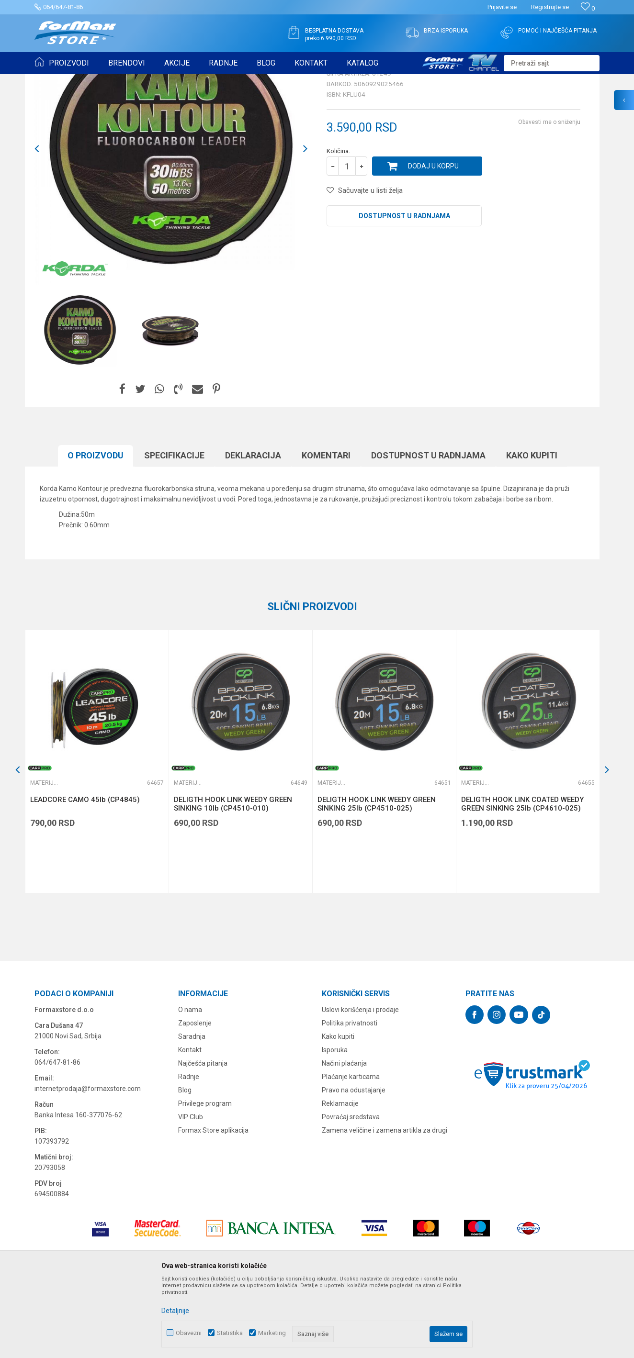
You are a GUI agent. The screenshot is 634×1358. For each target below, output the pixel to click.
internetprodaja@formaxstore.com (87, 1163)
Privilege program (205, 1177)
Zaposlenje (195, 1097)
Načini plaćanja (344, 1137)
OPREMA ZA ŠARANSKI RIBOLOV (151, 80)
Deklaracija (253, 529)
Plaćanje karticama (351, 1151)
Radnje (188, 1151)
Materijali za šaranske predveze (244, 80)
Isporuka (335, 1124)
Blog (185, 1164)
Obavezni (189, 1332)
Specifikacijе (174, 529)
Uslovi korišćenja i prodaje (360, 1084)
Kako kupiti (531, 529)
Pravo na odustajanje (353, 1164)
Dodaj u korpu (433, 240)
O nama (190, 1084)
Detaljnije (175, 1310)
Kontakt (190, 1124)
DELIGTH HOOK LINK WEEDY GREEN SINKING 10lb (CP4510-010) (233, 878)
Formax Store (51, 80)
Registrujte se (550, 7)
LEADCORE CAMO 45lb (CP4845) (85, 873)
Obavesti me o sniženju (549, 196)
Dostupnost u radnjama (404, 290)
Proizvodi (89, 80)
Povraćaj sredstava (351, 1191)
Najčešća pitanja (202, 1137)
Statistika (230, 1332)
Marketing (272, 1332)
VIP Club (190, 1191)
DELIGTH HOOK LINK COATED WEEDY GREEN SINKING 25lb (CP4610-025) (522, 878)
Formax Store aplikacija (213, 1204)
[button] (552, 63)
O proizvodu (96, 529)
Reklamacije (340, 1177)
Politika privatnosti (349, 1097)
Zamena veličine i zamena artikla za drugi (384, 1204)
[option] (79, 404)
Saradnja (191, 1110)
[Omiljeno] (588, 8)
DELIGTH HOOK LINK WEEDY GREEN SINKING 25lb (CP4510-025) (376, 878)
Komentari (326, 529)
